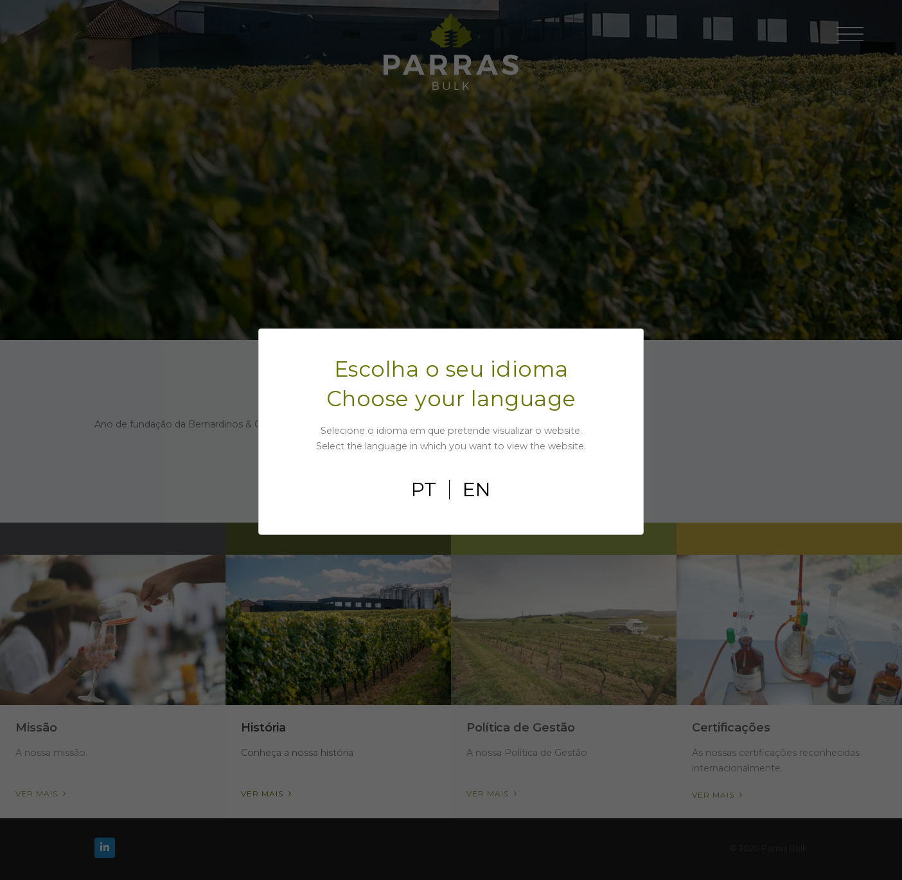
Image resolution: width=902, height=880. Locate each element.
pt (423, 489)
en (477, 489)
